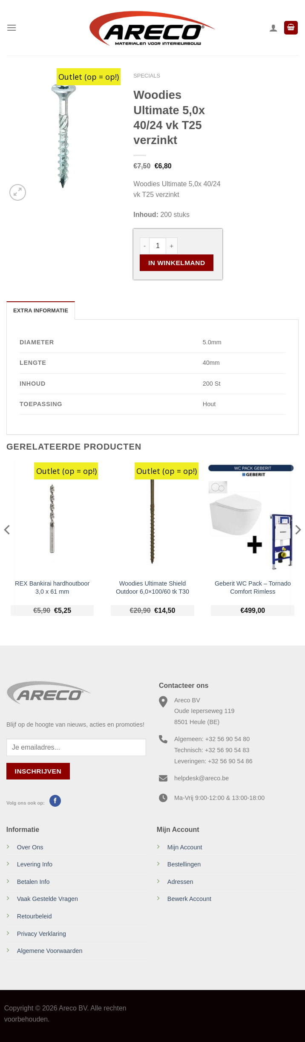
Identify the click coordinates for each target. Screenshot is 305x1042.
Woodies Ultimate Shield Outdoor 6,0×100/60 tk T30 (152, 587)
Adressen (180, 881)
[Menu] (11, 27)
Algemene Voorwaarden (50, 950)
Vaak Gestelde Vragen (47, 898)
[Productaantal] (157, 245)
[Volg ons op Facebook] (55, 801)
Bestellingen (184, 864)
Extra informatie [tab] (40, 310)
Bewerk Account (189, 898)
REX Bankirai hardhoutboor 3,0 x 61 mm (52, 587)
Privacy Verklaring (41, 933)
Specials (146, 75)
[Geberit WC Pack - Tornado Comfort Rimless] (253, 518)
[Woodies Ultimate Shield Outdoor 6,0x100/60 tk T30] (152, 518)
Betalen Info (33, 881)
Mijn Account (184, 847)
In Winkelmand (176, 262)
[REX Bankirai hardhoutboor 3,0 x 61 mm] (52, 518)
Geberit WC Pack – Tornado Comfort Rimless (253, 587)
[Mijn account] (273, 27)
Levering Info (34, 864)
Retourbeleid (34, 916)
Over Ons (30, 847)
